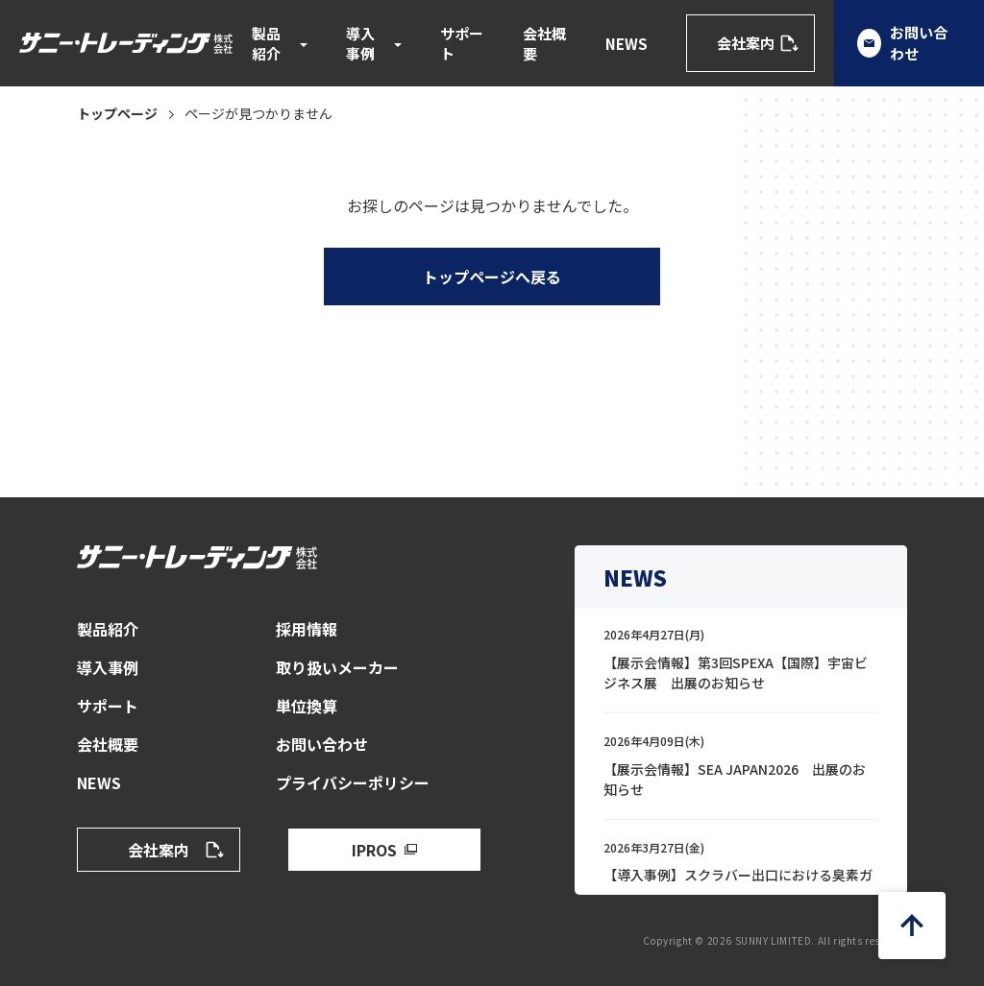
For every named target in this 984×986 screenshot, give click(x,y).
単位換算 (306, 705)
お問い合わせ (322, 744)
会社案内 (746, 43)
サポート (461, 43)
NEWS (626, 44)
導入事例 (360, 43)
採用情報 (306, 628)
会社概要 (544, 43)
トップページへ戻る (492, 276)
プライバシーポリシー (353, 782)
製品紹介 (266, 43)
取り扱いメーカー (337, 667)
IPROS (374, 849)
